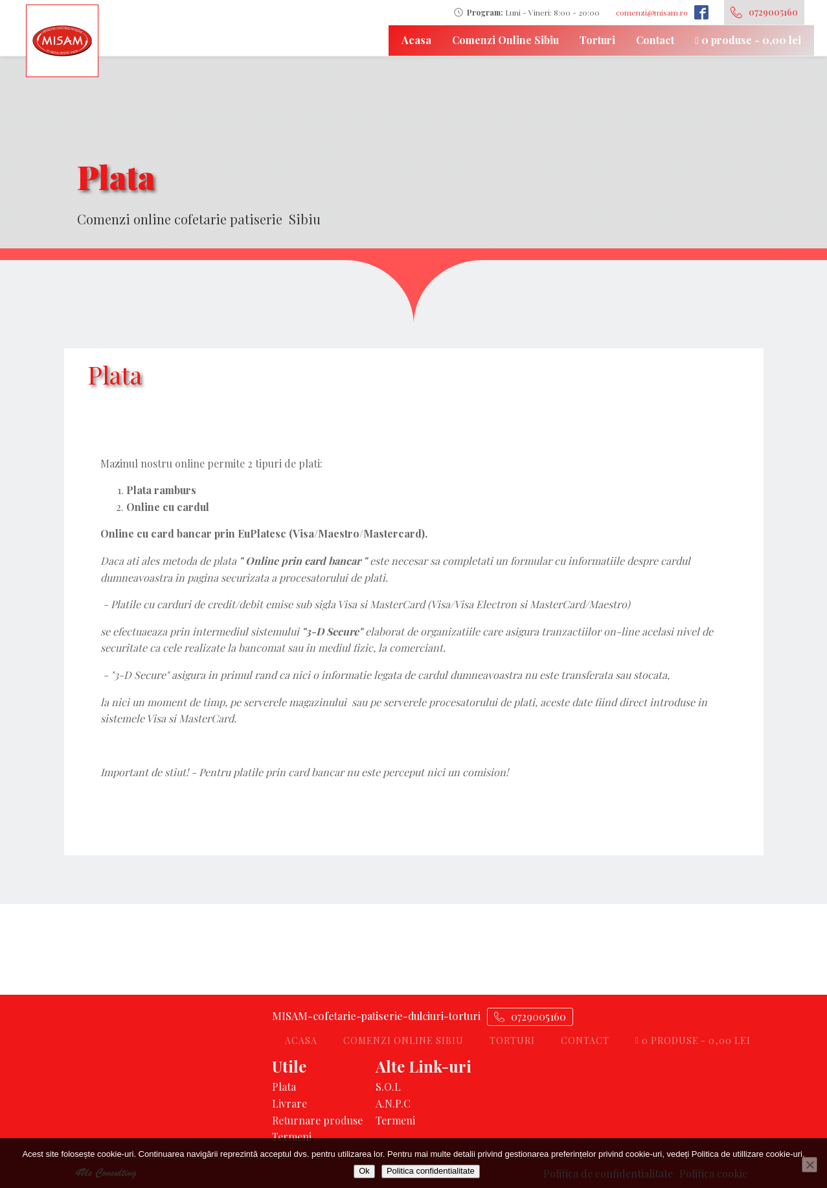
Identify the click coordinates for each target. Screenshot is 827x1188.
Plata (284, 1086)
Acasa (416, 40)
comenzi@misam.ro (652, 12)
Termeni (292, 1136)
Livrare (289, 1103)
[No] (809, 1164)
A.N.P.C (393, 1103)
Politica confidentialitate (431, 1171)
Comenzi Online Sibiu (505, 40)
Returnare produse (317, 1120)
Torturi (597, 40)
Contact (655, 40)
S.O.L (388, 1086)
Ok (364, 1171)
